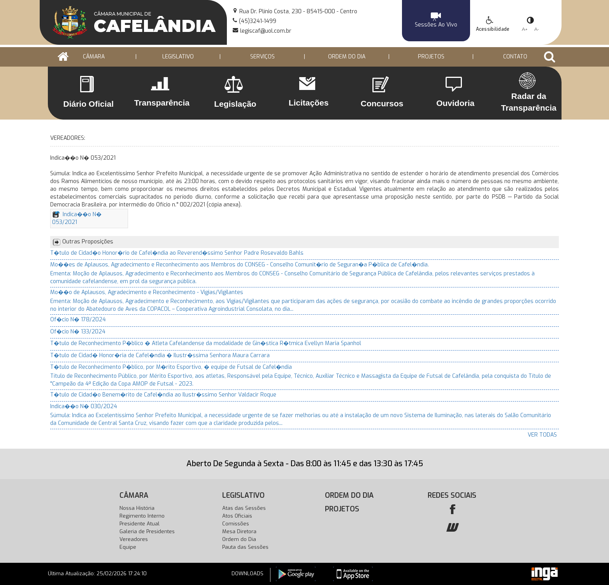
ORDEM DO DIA (346, 56)
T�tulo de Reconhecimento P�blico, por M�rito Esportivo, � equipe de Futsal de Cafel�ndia (171, 367)
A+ (525, 29)
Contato (515, 56)
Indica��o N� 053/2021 (77, 218)
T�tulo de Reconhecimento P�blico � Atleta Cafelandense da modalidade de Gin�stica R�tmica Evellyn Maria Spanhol (205, 343)
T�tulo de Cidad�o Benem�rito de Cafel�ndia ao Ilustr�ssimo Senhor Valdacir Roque (163, 394)
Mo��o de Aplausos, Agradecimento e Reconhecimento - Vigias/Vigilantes (146, 292)
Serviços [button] (262, 56)
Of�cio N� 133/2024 (77, 331)
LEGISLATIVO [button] (178, 56)
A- (536, 29)
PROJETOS (431, 56)
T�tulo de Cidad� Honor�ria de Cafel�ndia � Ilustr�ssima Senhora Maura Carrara (160, 355)
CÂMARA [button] (94, 56)
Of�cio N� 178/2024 (78, 319)
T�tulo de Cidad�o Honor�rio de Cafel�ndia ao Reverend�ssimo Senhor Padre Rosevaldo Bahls (177, 253)
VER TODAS (542, 435)
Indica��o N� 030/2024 (83, 406)
